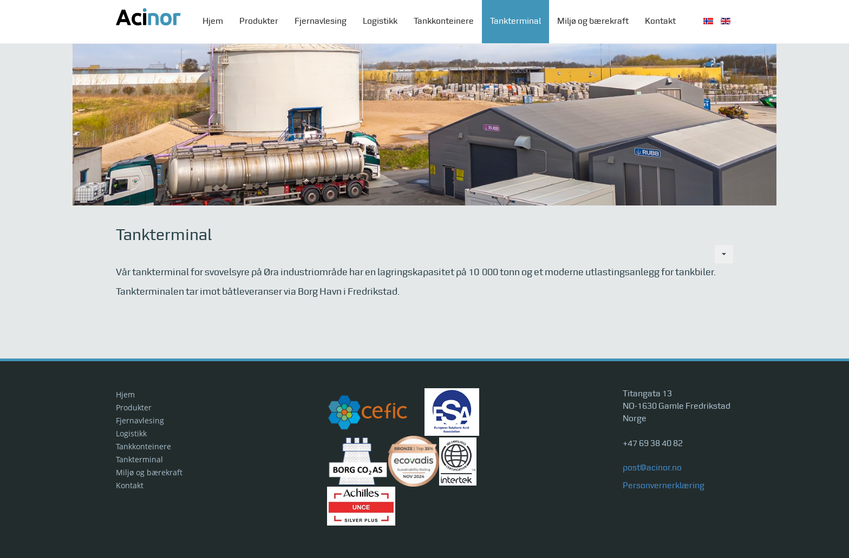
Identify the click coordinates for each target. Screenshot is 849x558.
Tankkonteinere (444, 21)
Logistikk (380, 21)
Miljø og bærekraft (593, 21)
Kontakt (660, 21)
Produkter (258, 21)
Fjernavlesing (321, 21)
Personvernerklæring (663, 486)
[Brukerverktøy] (724, 254)
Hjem (213, 21)
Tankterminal (515, 21)
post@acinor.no (652, 468)
